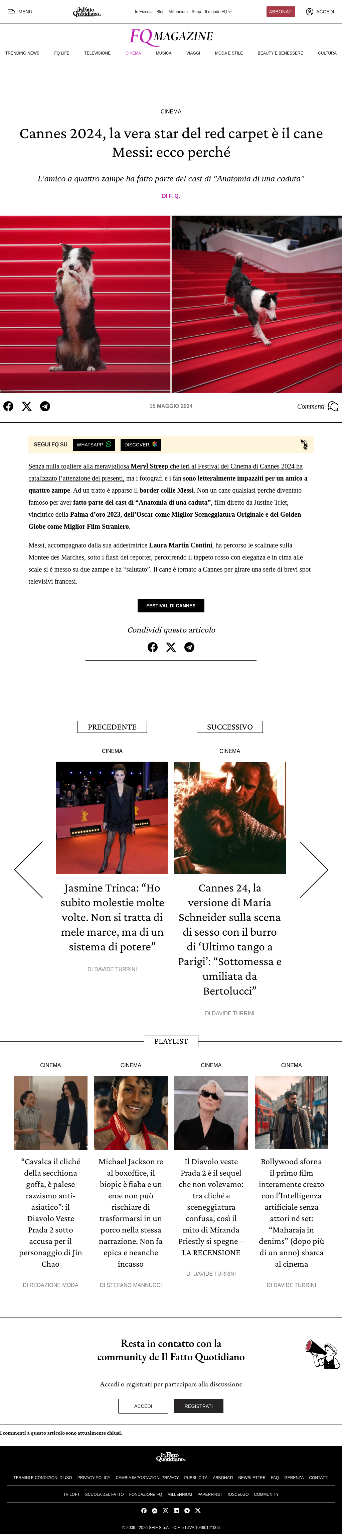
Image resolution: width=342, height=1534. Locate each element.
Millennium (178, 12)
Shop (196, 12)
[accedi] (320, 11)
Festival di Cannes (170, 605)
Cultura (327, 53)
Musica (164, 53)
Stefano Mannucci (134, 1285)
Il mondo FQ (218, 11)
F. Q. (174, 196)
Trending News (22, 53)
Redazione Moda (54, 1285)
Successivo (230, 727)
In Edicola (144, 12)
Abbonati (281, 11)
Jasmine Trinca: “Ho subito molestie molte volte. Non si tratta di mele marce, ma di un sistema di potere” (112, 917)
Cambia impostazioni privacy (147, 1477)
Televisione (97, 53)
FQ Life (61, 53)
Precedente (112, 727)
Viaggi (193, 53)
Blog (161, 12)
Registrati (199, 1406)
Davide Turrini (116, 969)
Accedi (143, 1406)
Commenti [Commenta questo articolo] (318, 406)
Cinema (133, 53)
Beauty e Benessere (280, 53)
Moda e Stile (229, 53)
